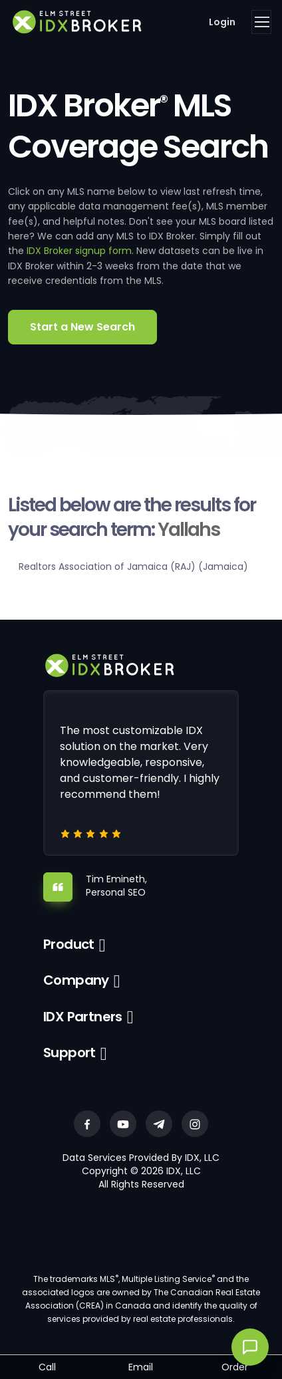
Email (140, 1367)
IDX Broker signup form (79, 250)
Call (47, 1367)
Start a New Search (82, 326)
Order (234, 1367)
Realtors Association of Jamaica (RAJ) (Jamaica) (133, 566)
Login (222, 22)
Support (69, 1052)
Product (68, 944)
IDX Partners (82, 1016)
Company (76, 980)
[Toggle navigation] (261, 22)
